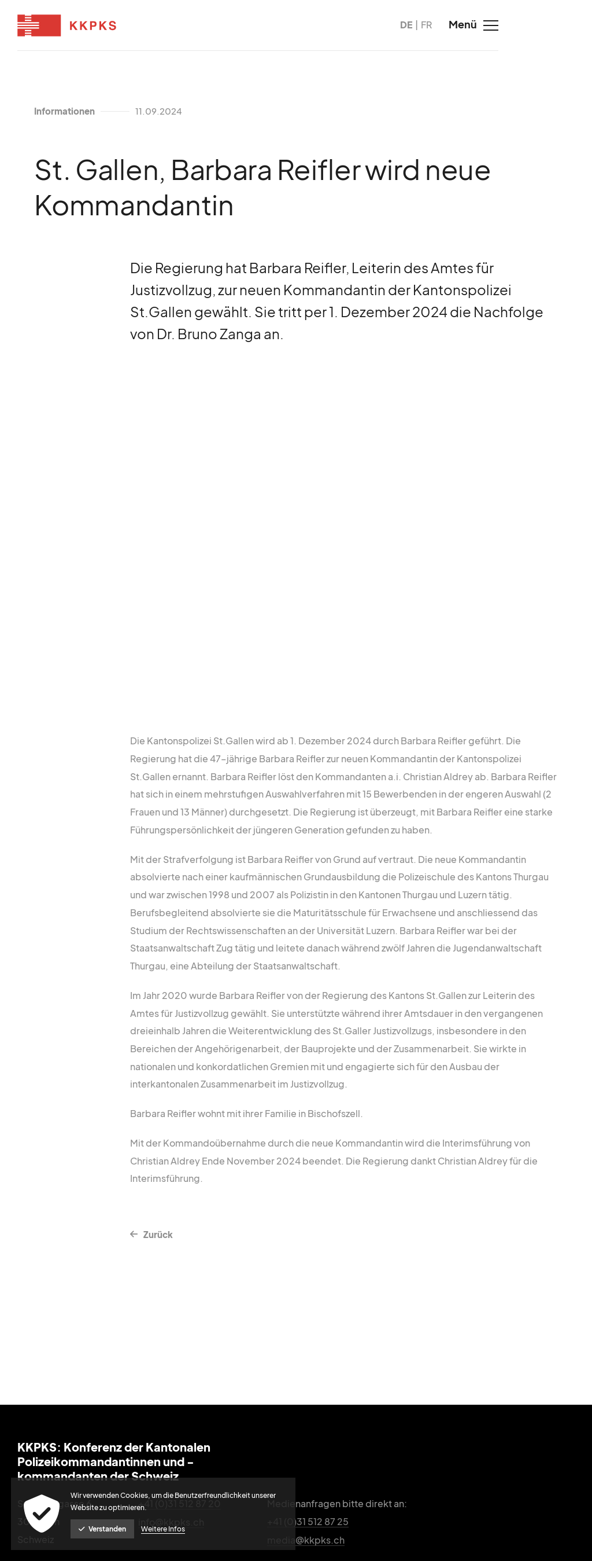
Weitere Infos (164, 1528)
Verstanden (103, 1528)
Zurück (156, 1242)
